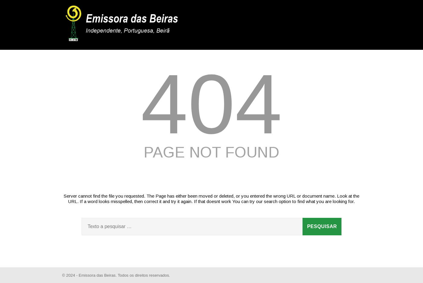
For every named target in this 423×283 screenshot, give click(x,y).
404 (211, 104)
